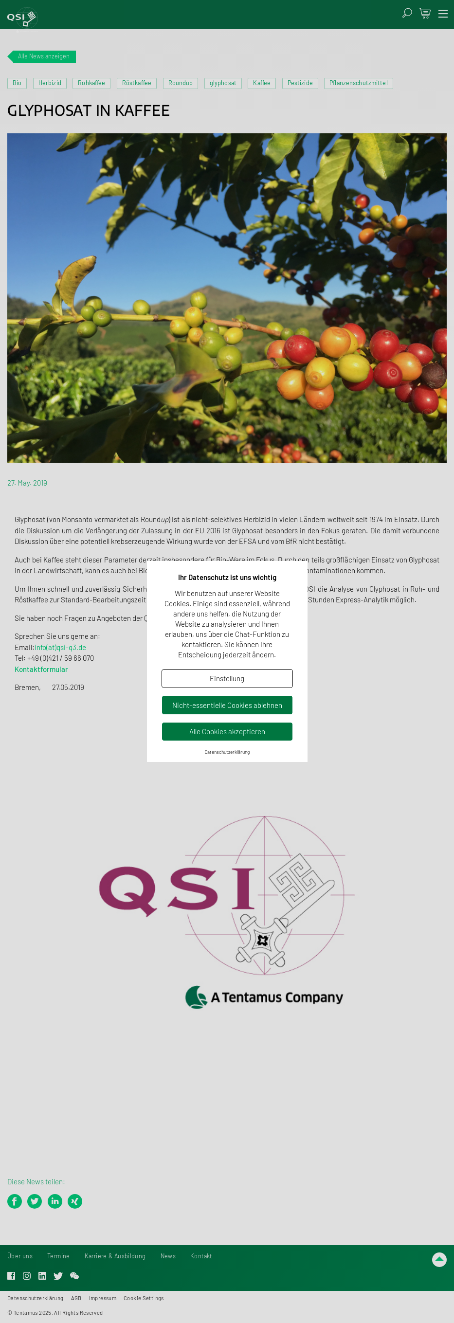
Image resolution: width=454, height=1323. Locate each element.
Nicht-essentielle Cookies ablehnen (227, 705)
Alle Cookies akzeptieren (227, 731)
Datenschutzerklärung (227, 752)
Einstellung (227, 678)
